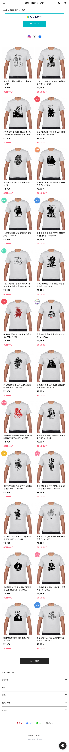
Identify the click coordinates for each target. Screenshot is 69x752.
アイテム (5, 680)
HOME (4, 10)
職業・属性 (14, 10)
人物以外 (5, 710)
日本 (4, 687)
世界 (4, 695)
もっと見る (34, 661)
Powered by (34, 739)
